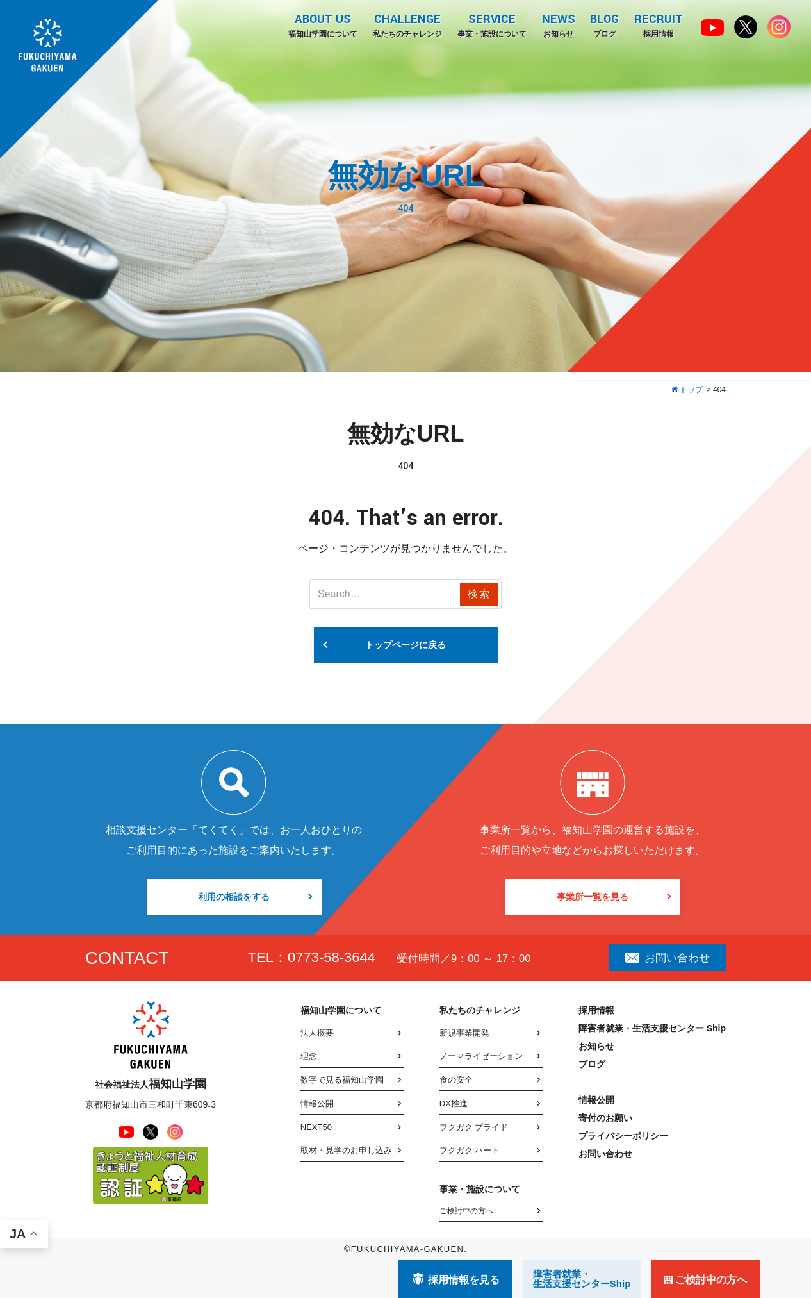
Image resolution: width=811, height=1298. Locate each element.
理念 (308, 1056)
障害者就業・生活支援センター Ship (652, 1028)
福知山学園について (322, 25)
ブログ (604, 25)
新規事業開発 (464, 1033)
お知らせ (558, 25)
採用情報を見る (464, 1279)
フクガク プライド (474, 1127)
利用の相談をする (234, 897)
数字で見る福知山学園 (342, 1080)
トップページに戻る (405, 645)
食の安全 (456, 1080)
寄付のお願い (605, 1118)
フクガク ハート (469, 1150)
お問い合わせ (667, 957)
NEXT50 (316, 1127)
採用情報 (658, 25)
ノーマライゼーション (481, 1056)
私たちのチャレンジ (406, 25)
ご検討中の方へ (466, 1210)
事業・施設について (491, 25)
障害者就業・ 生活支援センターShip (582, 1279)
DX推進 (453, 1103)
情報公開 (317, 1103)
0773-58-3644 (331, 957)
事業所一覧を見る (592, 897)
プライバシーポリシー (623, 1136)
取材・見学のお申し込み (346, 1150)
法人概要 (317, 1033)
